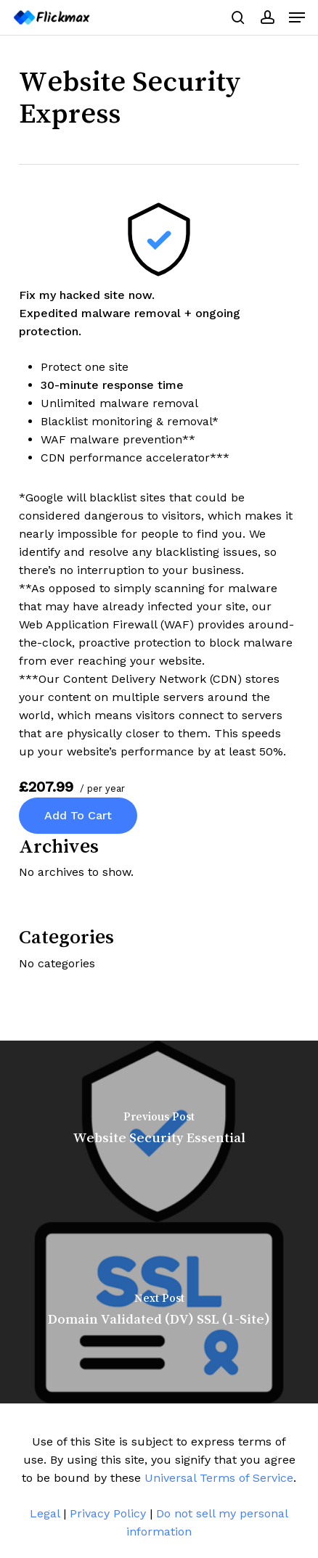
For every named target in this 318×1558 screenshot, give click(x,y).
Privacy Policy (108, 1513)
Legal (45, 1513)
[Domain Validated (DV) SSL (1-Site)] (159, 1312)
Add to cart (78, 815)
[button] (297, 17)
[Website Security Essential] (159, 1131)
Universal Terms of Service (218, 1478)
